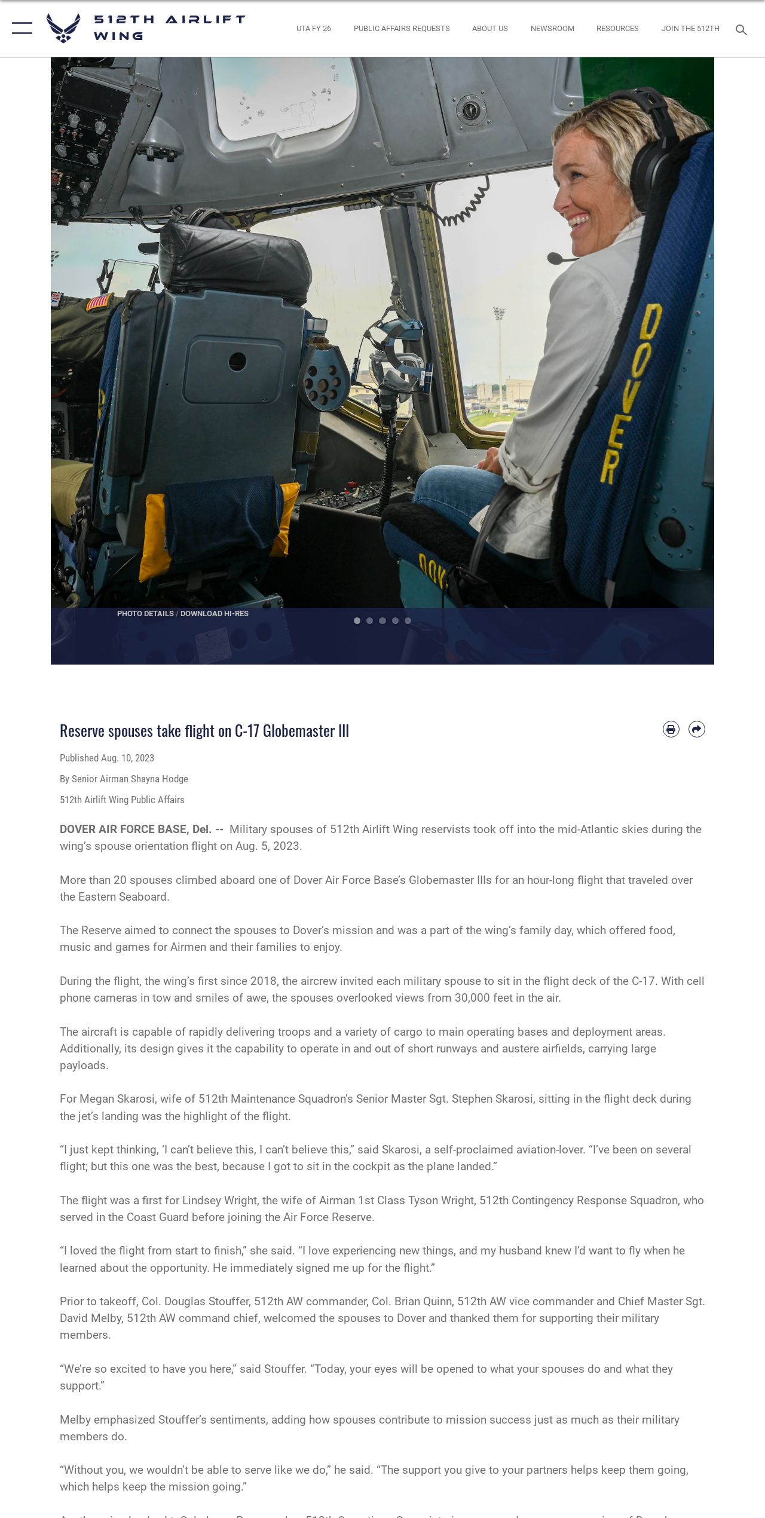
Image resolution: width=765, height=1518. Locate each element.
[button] (19, 28)
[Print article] (671, 729)
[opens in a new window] (313, 28)
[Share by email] (696, 729)
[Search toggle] (743, 28)
